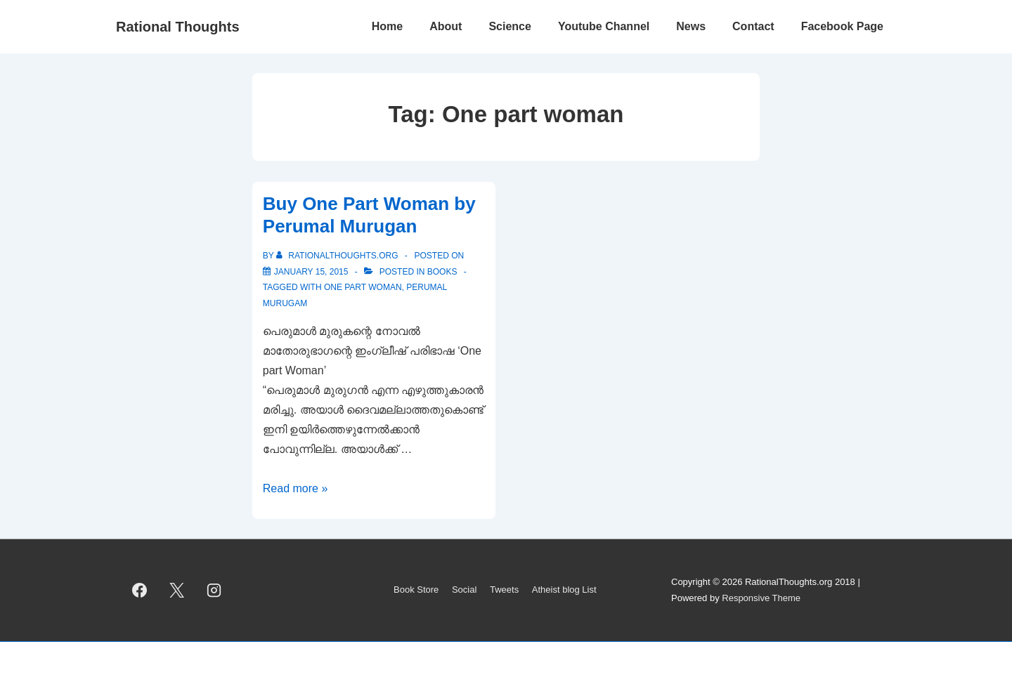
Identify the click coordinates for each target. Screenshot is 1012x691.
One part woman (363, 287)
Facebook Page (842, 26)
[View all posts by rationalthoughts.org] (338, 256)
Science (509, 26)
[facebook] (139, 590)
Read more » (295, 488)
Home (387, 26)
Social (464, 589)
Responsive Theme (761, 598)
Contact (753, 26)
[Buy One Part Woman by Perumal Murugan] (311, 272)
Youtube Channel (603, 26)
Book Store (416, 589)
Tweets (504, 589)
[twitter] (177, 590)
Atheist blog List (564, 589)
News (691, 26)
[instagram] (214, 590)
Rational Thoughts (178, 26)
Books (442, 272)
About (445, 26)
